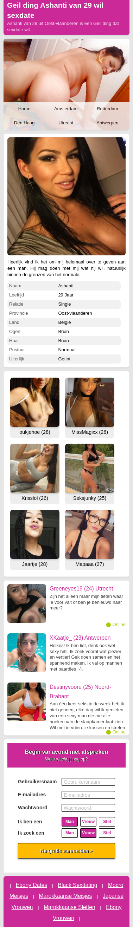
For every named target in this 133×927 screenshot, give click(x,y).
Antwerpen (107, 122)
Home (24, 108)
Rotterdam (107, 108)
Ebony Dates (31, 885)
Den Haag (24, 122)
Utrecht (65, 122)
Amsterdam (65, 108)
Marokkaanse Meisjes (65, 896)
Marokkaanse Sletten (69, 907)
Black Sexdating (77, 885)
